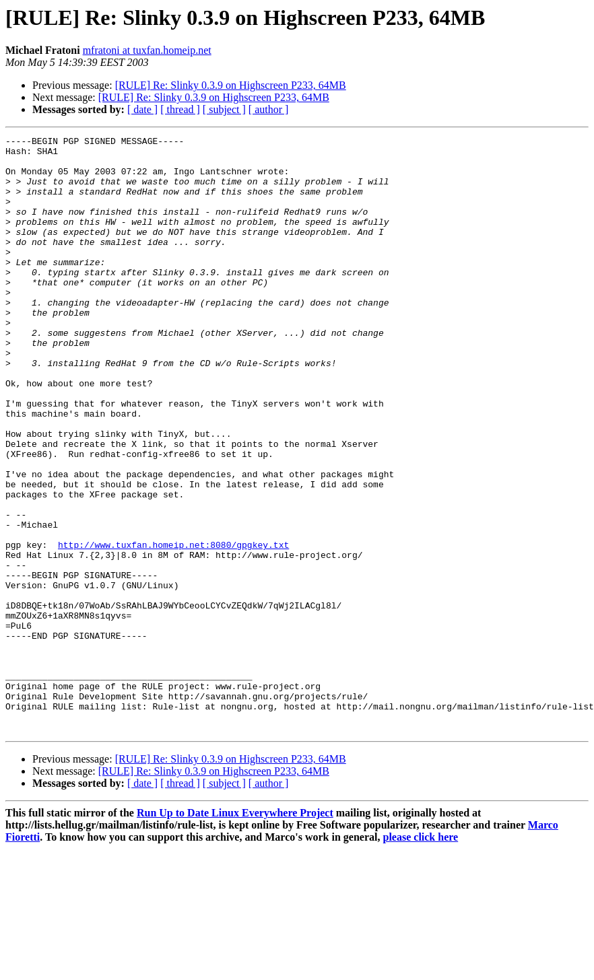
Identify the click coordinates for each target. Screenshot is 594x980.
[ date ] (142, 109)
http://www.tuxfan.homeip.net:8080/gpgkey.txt (173, 627)
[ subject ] (224, 109)
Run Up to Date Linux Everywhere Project (235, 932)
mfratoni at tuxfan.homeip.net (147, 50)
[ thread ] (180, 109)
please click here (421, 956)
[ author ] (269, 109)
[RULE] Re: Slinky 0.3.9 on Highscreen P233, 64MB (230, 85)
